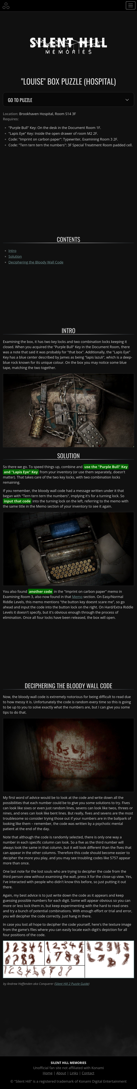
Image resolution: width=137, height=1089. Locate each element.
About (61, 1073)
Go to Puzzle (20, 100)
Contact (88, 1073)
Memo (77, 596)
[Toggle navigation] (130, 5)
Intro (12, 250)
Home (48, 1073)
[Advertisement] (68, 295)
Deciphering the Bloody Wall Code (36, 262)
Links (74, 1073)
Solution (15, 256)
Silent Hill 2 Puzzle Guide (71, 984)
